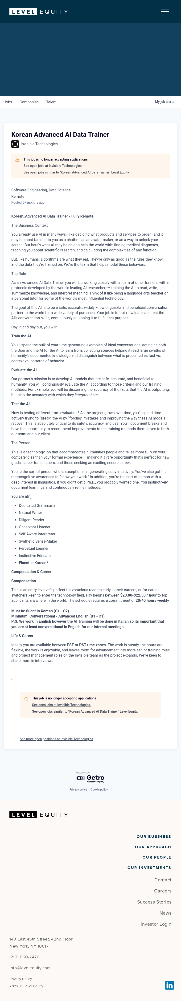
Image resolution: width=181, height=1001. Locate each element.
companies (29, 102)
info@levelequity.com (30, 967)
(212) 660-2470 (24, 957)
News (166, 913)
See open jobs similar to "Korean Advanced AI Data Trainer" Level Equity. (77, 172)
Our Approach (153, 847)
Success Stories (154, 902)
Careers (163, 891)
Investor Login (156, 924)
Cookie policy (99, 789)
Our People (157, 857)
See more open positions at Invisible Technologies (56, 739)
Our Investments (150, 867)
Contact (163, 880)
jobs (8, 102)
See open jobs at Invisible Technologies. (53, 166)
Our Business (154, 836)
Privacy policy (78, 789)
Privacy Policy (20, 979)
